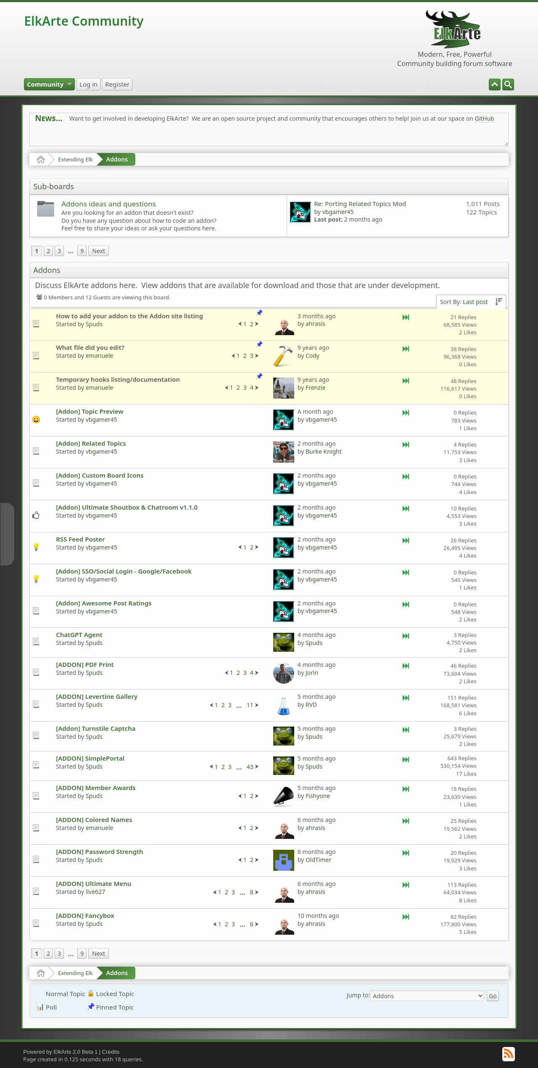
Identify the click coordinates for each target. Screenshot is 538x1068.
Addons (117, 159)
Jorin (312, 673)
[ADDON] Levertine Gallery (96, 696)
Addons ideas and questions (108, 204)
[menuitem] (508, 84)
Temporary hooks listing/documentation (118, 379)
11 (250, 705)
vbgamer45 (338, 212)
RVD (311, 704)
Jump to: (358, 995)
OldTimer (318, 860)
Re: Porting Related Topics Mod (360, 203)
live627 (95, 892)
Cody (312, 356)
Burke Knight (324, 451)
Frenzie (315, 387)
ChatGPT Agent (79, 634)
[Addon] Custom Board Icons (99, 475)
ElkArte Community (83, 20)
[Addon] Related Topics (91, 443)
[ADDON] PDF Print (84, 664)
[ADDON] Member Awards (96, 787)
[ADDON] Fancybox (85, 915)
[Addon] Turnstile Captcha (95, 728)
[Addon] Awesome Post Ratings (104, 603)
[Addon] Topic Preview (90, 411)
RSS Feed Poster (80, 539)
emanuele (99, 356)
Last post (475, 302)
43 (250, 767)
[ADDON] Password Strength (99, 851)
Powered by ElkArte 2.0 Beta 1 (60, 1052)
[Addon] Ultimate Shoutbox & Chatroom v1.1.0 (127, 507)
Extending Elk (75, 159)
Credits (110, 1052)
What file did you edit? (90, 347)
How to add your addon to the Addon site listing (129, 316)
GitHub (484, 118)
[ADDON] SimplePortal (90, 758)
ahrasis (315, 324)
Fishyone (318, 796)
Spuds (94, 324)
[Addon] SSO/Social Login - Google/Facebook (124, 571)
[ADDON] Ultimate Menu (93, 883)
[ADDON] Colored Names (94, 819)
